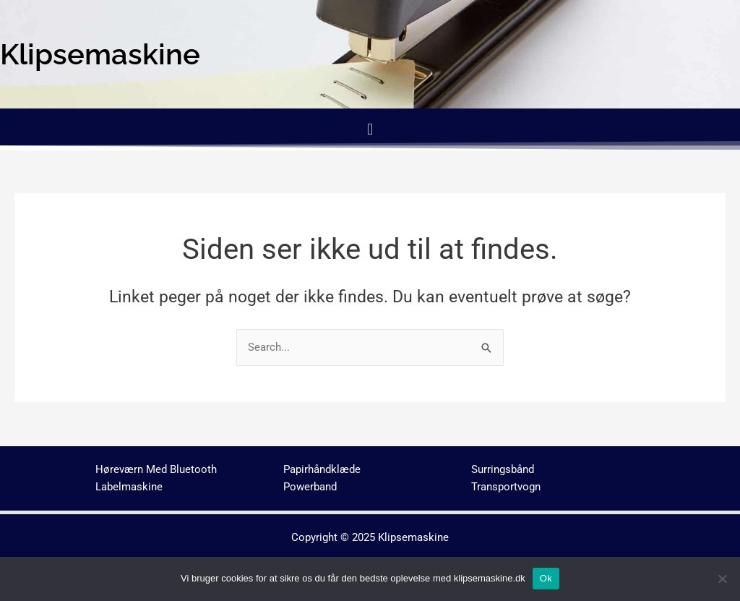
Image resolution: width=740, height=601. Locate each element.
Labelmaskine (129, 486)
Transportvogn (506, 486)
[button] (369, 129)
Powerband (310, 486)
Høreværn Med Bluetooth (156, 469)
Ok (546, 578)
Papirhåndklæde (322, 469)
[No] (722, 578)
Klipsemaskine (413, 537)
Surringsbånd (502, 469)
